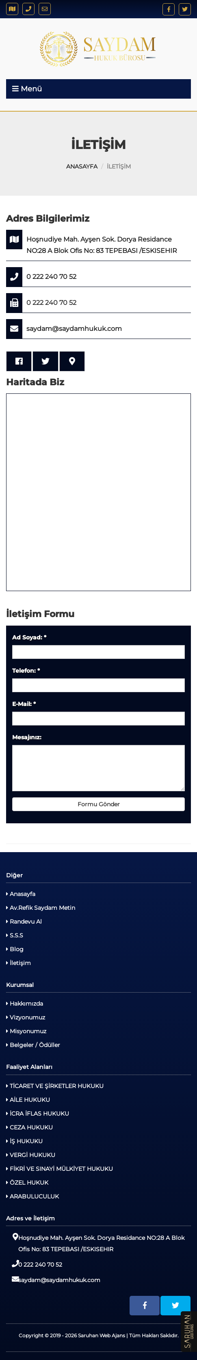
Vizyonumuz (25, 1017)
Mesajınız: (26, 737)
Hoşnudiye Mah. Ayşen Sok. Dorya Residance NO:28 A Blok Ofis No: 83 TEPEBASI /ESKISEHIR (91, 242)
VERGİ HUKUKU (30, 1155)
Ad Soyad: (29, 637)
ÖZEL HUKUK (27, 1182)
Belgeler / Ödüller (33, 1045)
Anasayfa (20, 894)
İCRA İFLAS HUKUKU (37, 1113)
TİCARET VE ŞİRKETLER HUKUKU (55, 1086)
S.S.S (14, 935)
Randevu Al (24, 921)
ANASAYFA (81, 166)
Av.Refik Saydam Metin (40, 907)
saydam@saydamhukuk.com (64, 329)
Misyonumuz (26, 1031)
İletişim (18, 963)
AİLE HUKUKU (28, 1099)
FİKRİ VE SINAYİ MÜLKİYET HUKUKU (59, 1168)
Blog (15, 949)
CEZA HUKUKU (29, 1127)
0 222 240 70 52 (41, 277)
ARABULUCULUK (32, 1196)
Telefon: (26, 670)
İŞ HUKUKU (24, 1141)
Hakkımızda (24, 1003)
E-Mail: (24, 704)
